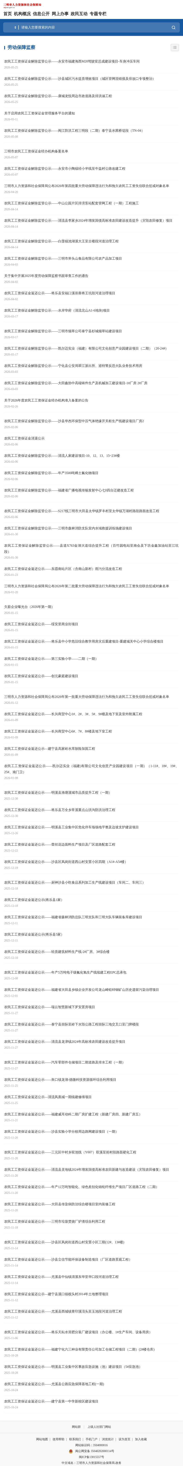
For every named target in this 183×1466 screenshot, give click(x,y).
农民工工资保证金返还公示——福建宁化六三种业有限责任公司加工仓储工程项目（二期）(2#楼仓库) (79, 1349)
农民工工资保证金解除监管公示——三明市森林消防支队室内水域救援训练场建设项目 (68, 528)
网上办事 (60, 13)
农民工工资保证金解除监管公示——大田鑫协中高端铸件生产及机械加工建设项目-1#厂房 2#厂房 (75, 383)
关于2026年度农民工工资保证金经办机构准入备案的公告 (46, 400)
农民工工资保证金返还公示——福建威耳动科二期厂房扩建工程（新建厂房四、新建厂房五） (73, 1114)
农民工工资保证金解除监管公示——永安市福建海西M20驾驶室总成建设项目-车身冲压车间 (72, 61)
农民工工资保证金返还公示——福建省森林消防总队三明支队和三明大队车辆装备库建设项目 (73, 917)
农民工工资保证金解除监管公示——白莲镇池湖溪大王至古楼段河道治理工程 (61, 241)
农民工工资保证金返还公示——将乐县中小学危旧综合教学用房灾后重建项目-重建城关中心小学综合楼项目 (83, 641)
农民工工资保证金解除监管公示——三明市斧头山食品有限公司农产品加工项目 (63, 258)
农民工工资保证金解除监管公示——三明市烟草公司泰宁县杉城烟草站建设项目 (63, 331)
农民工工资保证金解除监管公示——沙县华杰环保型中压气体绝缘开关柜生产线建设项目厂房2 (74, 421)
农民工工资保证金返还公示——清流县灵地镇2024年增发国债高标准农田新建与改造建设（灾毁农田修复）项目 (86, 1169)
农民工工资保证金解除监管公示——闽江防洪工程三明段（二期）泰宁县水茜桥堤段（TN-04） (74, 130)
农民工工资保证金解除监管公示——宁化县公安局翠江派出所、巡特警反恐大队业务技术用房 (73, 366)
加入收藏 (141, 1439)
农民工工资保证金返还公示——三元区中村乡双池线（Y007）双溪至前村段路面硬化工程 (70, 1152)
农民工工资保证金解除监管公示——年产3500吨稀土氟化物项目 (51, 473)
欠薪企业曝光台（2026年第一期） (29, 607)
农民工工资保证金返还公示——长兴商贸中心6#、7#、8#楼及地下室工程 (58, 731)
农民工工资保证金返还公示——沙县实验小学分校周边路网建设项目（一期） (61, 1131)
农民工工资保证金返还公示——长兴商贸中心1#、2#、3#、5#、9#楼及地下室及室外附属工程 (73, 714)
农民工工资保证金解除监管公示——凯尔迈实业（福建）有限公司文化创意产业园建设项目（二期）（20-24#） (86, 348)
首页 (7, 13)
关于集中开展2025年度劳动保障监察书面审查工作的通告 (46, 276)
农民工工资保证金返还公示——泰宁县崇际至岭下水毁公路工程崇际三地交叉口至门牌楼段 (71, 1024)
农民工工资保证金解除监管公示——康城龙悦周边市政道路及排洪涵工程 (58, 96)
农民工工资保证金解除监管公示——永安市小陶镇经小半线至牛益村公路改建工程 (64, 168)
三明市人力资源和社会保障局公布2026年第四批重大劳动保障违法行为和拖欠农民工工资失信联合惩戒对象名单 (86, 186)
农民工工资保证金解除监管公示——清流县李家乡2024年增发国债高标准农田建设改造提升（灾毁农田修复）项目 (88, 220)
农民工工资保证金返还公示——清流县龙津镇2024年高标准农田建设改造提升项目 (64, 1041)
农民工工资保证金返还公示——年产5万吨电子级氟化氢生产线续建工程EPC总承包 (65, 972)
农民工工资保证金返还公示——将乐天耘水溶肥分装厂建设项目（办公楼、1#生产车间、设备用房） (78, 1332)
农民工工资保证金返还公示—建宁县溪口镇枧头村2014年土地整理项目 (56, 1294)
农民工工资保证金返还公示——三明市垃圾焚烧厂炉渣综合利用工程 (54, 1221)
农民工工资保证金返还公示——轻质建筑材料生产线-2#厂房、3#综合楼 (57, 951)
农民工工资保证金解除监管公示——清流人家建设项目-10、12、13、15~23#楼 (62, 455)
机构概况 (22, 13)
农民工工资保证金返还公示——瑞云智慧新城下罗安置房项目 (49, 1007)
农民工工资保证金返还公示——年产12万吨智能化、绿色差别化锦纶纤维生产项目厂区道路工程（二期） (81, 1187)
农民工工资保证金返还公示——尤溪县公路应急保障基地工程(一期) (54, 1384)
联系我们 (75, 1439)
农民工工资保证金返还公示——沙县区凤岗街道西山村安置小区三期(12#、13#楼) (64, 1242)
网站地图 (42, 1439)
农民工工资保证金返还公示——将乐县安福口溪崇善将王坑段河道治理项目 (59, 293)
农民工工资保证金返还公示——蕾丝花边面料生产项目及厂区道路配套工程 (59, 844)
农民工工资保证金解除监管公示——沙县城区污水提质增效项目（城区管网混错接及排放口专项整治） (80, 78)
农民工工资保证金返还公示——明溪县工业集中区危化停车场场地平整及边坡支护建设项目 (71, 827)
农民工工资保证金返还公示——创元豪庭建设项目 (41, 676)
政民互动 (79, 13)
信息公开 (41, 13)
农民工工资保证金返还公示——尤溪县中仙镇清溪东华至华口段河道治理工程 (61, 1277)
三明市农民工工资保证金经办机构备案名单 (36, 151)
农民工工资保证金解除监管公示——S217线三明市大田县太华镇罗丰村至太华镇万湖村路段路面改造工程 (81, 511)
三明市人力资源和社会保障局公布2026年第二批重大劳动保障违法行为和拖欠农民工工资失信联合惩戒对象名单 (86, 586)
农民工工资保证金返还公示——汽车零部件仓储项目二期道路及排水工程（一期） (64, 1062)
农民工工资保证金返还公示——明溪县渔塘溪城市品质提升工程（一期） (58, 792)
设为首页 (124, 1439)
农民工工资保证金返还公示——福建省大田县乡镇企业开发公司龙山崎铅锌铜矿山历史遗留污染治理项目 (81, 989)
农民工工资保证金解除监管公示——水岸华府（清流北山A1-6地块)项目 (57, 310)
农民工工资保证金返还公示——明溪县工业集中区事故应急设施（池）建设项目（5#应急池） (73, 1366)
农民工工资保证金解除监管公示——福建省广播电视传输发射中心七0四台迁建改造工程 (69, 490)
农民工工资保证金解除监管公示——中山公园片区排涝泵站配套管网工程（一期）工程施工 (71, 203)
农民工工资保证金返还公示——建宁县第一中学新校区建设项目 (51, 1401)
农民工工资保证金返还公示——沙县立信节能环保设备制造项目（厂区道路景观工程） (68, 1259)
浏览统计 (108, 1439)
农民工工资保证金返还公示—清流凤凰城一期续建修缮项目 (48, 1097)
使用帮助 (58, 1439)
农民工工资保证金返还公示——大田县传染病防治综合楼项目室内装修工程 (59, 1204)
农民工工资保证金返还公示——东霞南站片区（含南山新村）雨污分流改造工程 (63, 569)
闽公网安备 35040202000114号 (91, 1451)
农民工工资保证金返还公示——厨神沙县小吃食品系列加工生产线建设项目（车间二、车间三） (75, 882)
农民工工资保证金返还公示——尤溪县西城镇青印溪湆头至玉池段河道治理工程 (63, 1311)
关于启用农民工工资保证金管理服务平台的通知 (39, 113)
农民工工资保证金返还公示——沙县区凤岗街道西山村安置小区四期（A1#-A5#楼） (66, 862)
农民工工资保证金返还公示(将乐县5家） (34, 934)
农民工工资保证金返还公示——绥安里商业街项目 (41, 624)
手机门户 (91, 1439)
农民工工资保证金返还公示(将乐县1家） (34, 900)
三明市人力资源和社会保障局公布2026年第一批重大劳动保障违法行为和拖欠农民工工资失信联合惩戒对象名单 (86, 696)
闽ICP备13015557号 (91, 1457)
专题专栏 (98, 13)
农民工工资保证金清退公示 (24, 438)
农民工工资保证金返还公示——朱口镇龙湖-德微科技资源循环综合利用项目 (60, 1079)
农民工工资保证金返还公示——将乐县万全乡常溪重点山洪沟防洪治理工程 (59, 810)
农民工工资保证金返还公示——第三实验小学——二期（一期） (51, 658)
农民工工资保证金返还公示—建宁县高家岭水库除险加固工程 (49, 748)
